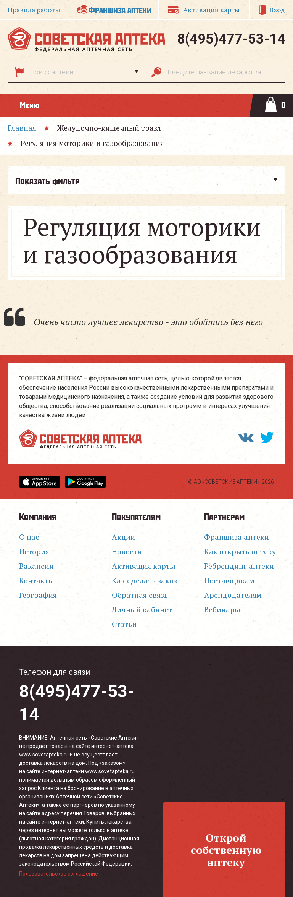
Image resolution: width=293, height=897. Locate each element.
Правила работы (34, 9)
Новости (127, 551)
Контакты (36, 580)
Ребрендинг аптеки (239, 566)
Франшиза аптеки (120, 9)
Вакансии (36, 566)
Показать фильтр (47, 180)
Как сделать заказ (144, 580)
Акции (123, 537)
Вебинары (222, 609)
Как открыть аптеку (240, 551)
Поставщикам (229, 580)
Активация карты (211, 9)
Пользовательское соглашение (58, 874)
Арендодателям (233, 595)
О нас (29, 537)
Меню (29, 105)
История (34, 551)
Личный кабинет (142, 609)
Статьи (124, 624)
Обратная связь (140, 595)
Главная (22, 128)
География (38, 595)
